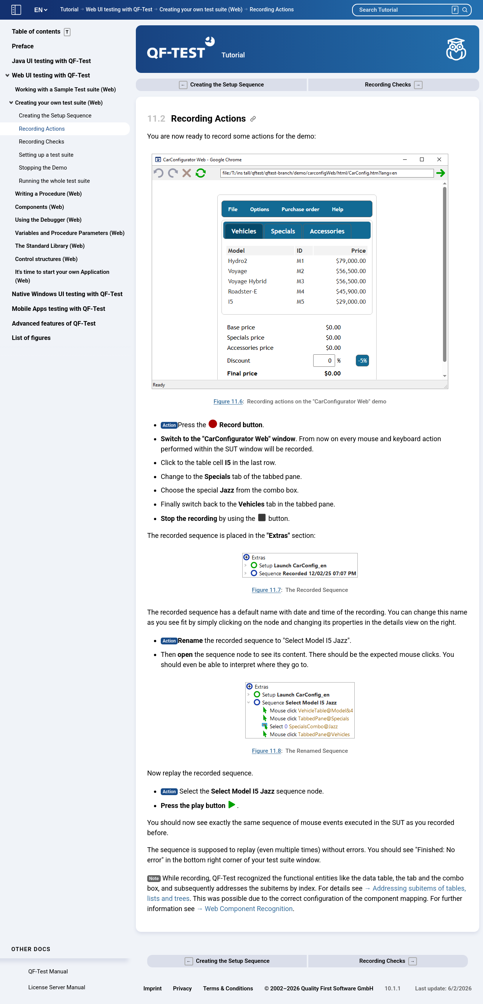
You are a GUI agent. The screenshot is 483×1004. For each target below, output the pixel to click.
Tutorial (69, 9)
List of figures (31, 338)
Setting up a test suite (46, 155)
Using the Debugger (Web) (48, 220)
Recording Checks (41, 142)
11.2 (156, 118)
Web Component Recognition (249, 909)
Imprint (152, 988)
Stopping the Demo (43, 168)
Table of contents (41, 33)
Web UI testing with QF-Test (119, 9)
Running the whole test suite (54, 181)
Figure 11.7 (266, 590)
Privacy (182, 988)
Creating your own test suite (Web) (201, 9)
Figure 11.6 (228, 401)
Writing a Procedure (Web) (48, 194)
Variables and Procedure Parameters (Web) (70, 233)
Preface (23, 47)
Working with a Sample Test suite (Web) (65, 90)
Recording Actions (272, 9)
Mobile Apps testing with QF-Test (58, 309)
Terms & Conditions (228, 988)
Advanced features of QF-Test (54, 324)
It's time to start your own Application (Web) (62, 277)
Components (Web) (39, 207)
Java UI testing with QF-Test (51, 61)
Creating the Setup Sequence (55, 116)
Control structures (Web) (46, 259)
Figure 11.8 (266, 751)
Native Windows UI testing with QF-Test (67, 294)
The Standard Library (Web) (50, 246)
